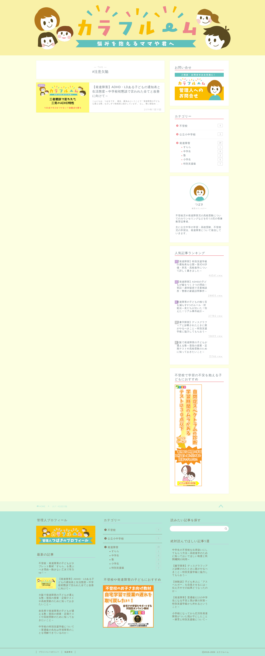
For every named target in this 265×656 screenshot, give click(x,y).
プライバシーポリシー (49, 652)
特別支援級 (203, 163)
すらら (203, 147)
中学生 (203, 151)
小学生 (203, 159)
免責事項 (68, 652)
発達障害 (201, 142)
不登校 (201, 125)
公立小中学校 (201, 134)
